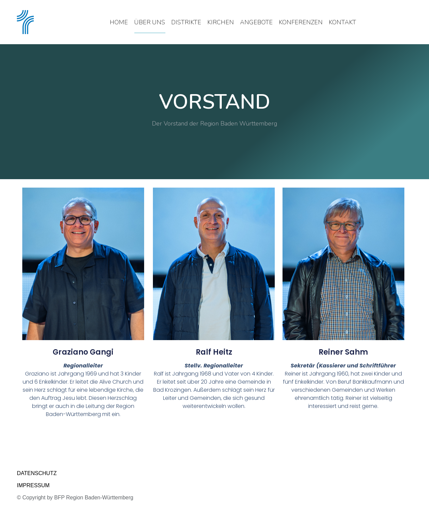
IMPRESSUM (33, 485)
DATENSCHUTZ (37, 473)
